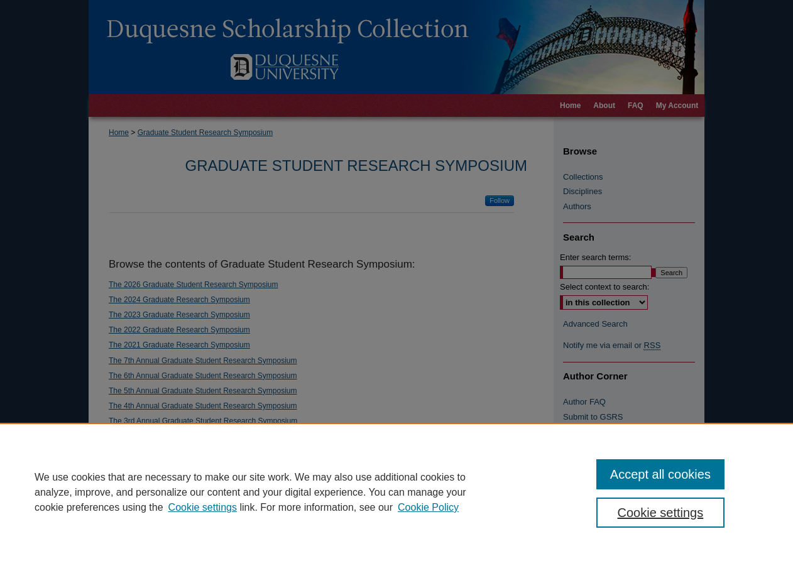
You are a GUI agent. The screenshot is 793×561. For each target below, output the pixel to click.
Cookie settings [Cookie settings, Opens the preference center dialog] (661, 513)
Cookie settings (202, 507)
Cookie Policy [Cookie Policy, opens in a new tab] (428, 507)
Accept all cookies (660, 474)
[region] (396, 492)
